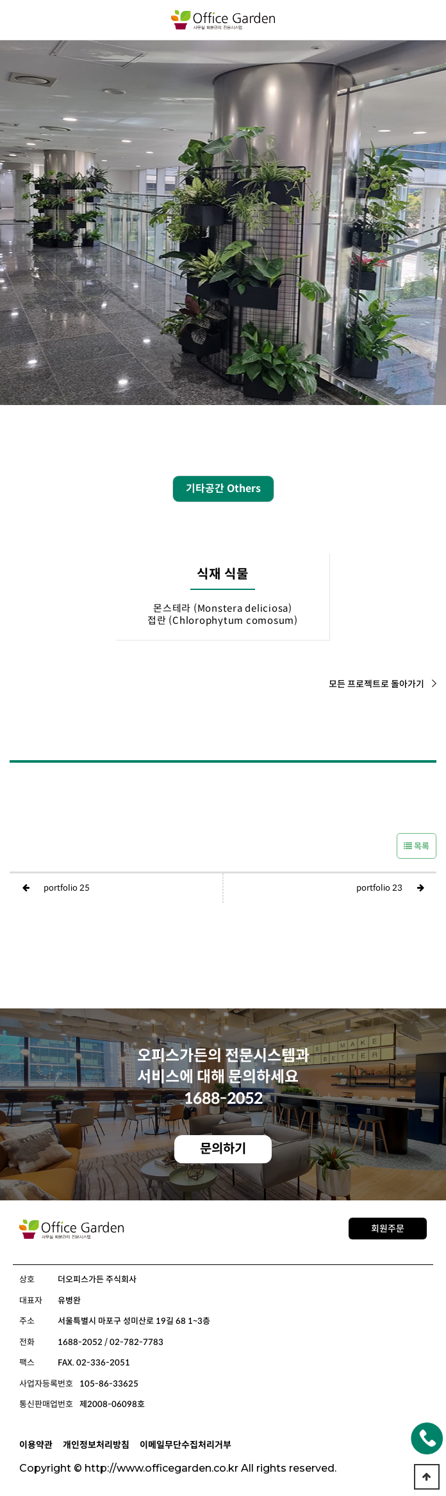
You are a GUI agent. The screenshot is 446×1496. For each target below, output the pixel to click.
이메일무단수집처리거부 (185, 1445)
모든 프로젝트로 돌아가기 (382, 684)
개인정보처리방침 (96, 1445)
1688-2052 (223, 1098)
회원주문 (387, 1228)
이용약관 (36, 1445)
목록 (416, 846)
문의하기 (223, 1149)
